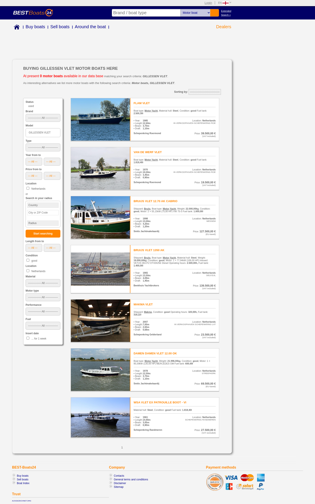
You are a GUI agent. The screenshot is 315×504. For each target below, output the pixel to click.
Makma (148, 312)
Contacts (119, 475)
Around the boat (90, 26)
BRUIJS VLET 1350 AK (149, 250)
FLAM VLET (142, 103)
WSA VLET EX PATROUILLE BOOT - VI (160, 402)
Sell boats (60, 26)
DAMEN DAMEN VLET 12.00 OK (155, 353)
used (31, 106)
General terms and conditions (131, 479)
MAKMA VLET (143, 304)
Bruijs (147, 208)
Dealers (223, 26)
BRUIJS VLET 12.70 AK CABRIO (155, 201)
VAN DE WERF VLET (148, 152)
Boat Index (23, 483)
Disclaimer (120, 483)
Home (16, 28)
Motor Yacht (151, 110)
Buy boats (35, 26)
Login (208, 3)
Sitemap (118, 486)
